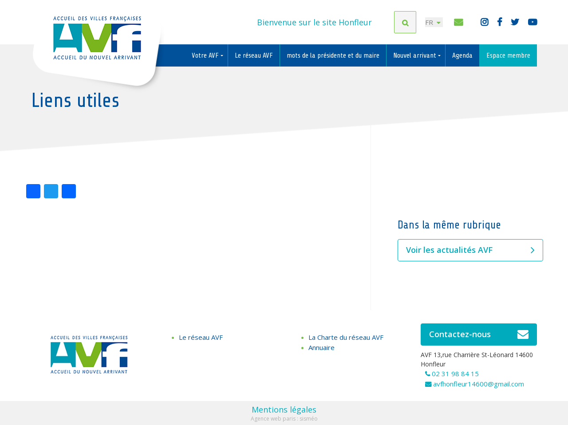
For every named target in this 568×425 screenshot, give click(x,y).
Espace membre (508, 55)
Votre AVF (206, 55)
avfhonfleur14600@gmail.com (478, 383)
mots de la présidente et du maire (333, 55)
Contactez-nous (479, 334)
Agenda (462, 55)
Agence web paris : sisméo (284, 418)
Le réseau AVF (254, 55)
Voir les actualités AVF (470, 250)
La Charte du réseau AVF (345, 337)
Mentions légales (284, 409)
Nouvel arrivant (415, 55)
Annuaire (321, 347)
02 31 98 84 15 (455, 373)
